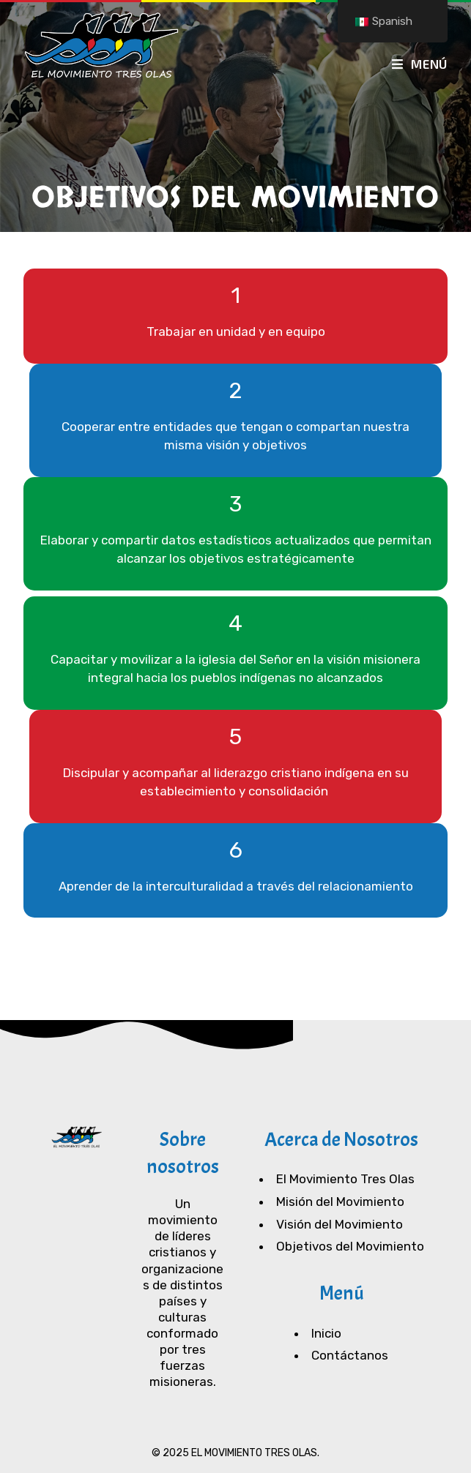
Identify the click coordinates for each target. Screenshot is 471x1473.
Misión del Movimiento (340, 1201)
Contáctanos (349, 1355)
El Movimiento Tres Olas (345, 1179)
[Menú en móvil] (420, 63)
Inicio (326, 1333)
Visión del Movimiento (339, 1224)
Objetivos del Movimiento (350, 1246)
